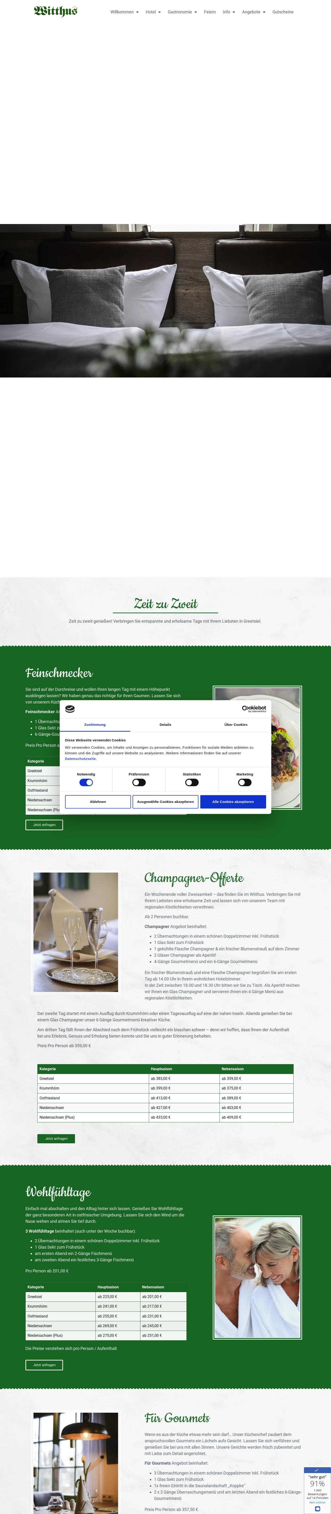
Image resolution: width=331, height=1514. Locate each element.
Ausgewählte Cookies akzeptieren (165, 802)
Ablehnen (98, 802)
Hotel (153, 12)
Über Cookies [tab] (236, 725)
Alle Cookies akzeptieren (233, 802)
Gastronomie (182, 12)
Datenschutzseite (80, 759)
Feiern (210, 11)
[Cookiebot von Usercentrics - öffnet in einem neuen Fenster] (245, 709)
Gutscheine (283, 11)
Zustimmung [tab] (95, 725)
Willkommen (124, 12)
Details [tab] (165, 725)
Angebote (253, 12)
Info (229, 12)
